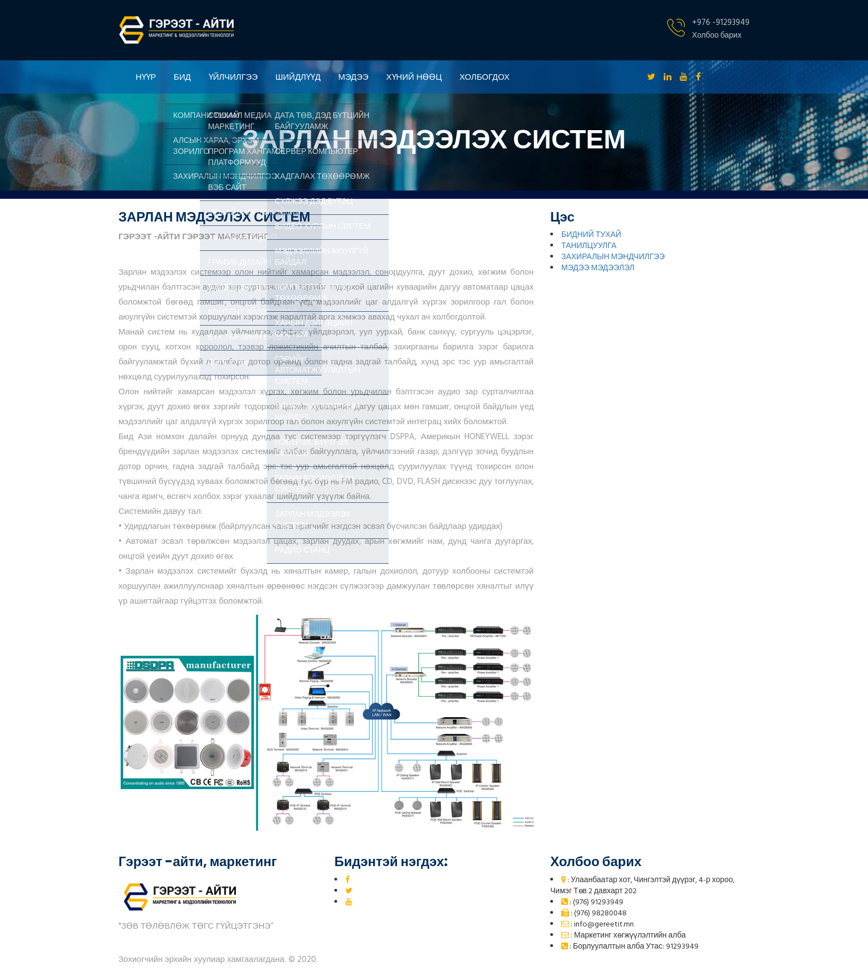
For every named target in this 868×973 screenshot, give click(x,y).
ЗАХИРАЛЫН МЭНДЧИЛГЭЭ (613, 257)
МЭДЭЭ (353, 76)
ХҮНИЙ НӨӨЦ (414, 76)
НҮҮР (146, 76)
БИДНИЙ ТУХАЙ (591, 235)
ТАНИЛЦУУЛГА (589, 246)
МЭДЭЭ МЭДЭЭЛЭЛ (597, 268)
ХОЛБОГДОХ (484, 76)
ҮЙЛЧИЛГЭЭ (233, 76)
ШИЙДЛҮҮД (298, 76)
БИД (182, 76)
